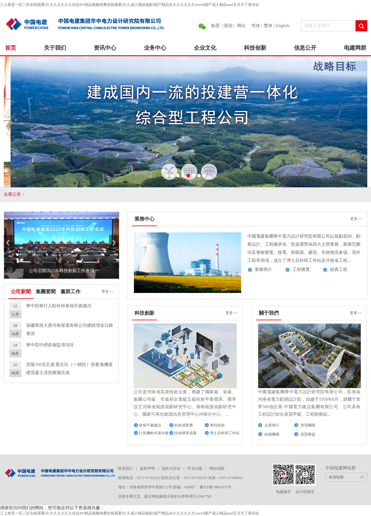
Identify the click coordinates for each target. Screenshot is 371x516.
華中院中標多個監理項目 (50, 345)
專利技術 (217, 425)
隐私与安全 (171, 468)
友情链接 (336, 477)
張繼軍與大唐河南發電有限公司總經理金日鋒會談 (69, 329)
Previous (8, 243)
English (282, 25)
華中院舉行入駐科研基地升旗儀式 (58, 306)
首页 (10, 48)
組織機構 (271, 434)
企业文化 (205, 48)
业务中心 (155, 48)
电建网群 (355, 48)
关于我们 (55, 48)
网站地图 (216, 468)
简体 (255, 25)
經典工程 (338, 269)
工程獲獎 (301, 269)
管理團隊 (307, 425)
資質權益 (307, 434)
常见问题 (194, 468)
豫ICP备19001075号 (215, 487)
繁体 (268, 25)
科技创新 (255, 48)
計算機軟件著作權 (154, 433)
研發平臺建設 (150, 425)
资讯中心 (105, 48)
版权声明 (147, 468)
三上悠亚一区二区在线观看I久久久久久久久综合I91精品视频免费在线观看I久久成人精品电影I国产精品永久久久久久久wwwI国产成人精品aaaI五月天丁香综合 (129, 4)
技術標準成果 (185, 433)
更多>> (107, 291)
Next (114, 243)
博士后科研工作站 (225, 433)
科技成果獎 (183, 425)
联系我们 (125, 468)
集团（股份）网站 (228, 25)
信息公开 (305, 48)
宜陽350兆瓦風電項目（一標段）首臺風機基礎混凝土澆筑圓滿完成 (69, 368)
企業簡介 (271, 425)
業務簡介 (263, 269)
